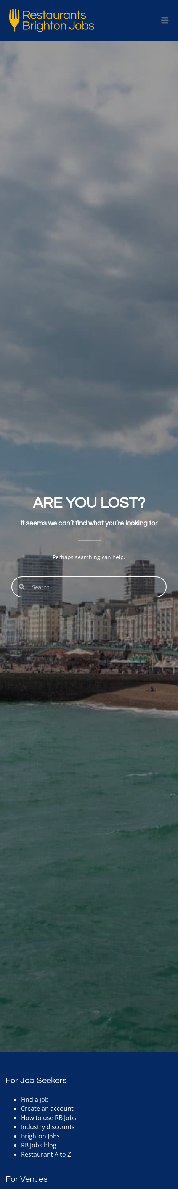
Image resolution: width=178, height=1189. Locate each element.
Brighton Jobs (40, 1136)
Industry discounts (48, 1127)
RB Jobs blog (38, 1145)
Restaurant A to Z (46, 1154)
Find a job (35, 1099)
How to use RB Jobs (48, 1117)
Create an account (47, 1108)
